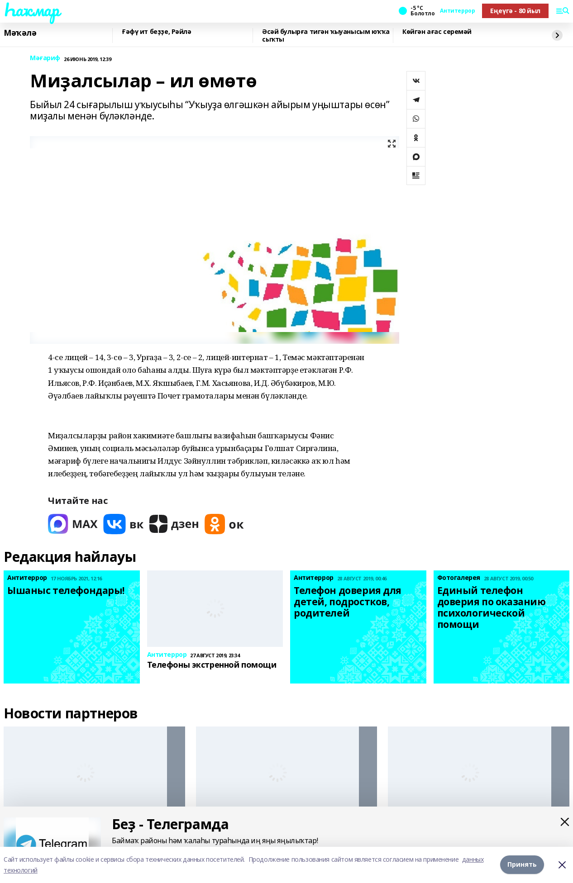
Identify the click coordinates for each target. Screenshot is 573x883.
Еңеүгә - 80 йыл (515, 10)
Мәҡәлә (20, 33)
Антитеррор (457, 11)
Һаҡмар (31, 9)
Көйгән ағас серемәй (437, 32)
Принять (522, 864)
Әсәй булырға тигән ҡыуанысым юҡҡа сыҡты (325, 35)
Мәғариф (45, 58)
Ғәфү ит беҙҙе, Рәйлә (156, 32)
